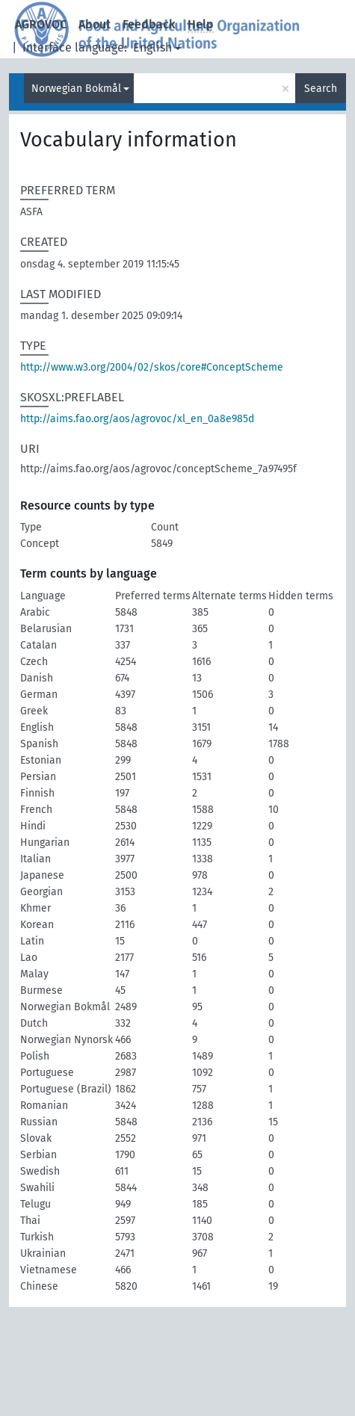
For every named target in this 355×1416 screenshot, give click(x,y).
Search (320, 88)
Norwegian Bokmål (76, 88)
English (152, 47)
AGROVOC (41, 24)
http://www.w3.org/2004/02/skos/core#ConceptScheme (151, 367)
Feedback (149, 24)
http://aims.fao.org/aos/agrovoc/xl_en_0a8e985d (137, 418)
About (94, 24)
